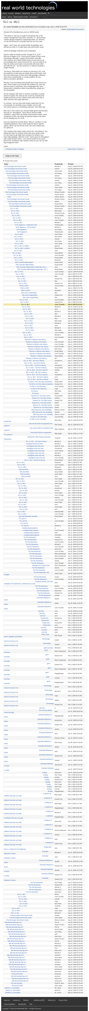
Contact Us (16, 1000)
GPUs (10, 17)
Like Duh (41, 611)
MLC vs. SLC (15, 913)
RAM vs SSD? (24, 286)
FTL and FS (22, 518)
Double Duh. (44, 618)
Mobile (18, 13)
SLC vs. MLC (14, 208)
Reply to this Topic (12, 156)
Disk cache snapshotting (28, 293)
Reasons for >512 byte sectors (40, 396)
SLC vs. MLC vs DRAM (21, 246)
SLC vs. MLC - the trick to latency (34, 360)
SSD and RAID (23, 469)
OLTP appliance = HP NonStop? (26, 227)
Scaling (44, 772)
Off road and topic (17, 974)
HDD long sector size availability (41, 410)
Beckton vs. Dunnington (12, 988)
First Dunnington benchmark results (15, 166)
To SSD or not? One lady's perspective (40, 382)
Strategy (34, 17)
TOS (30, 1004)
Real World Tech (32, 6)
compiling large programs (30, 528)
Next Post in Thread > (76, 149)
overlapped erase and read (34, 444)
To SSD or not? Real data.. (38, 386)
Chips (34, 13)
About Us (7, 1000)
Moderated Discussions (75, 29)
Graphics (26, 13)
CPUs (4, 17)
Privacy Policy (63, 1000)
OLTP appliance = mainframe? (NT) (26, 225)
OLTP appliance (21, 229)
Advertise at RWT (39, 1000)
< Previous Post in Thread (14, 149)
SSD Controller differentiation (24, 262)
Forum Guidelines (9, 1004)
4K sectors (34, 391)
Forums (42, 17)
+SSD (9, 197)
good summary (48, 648)
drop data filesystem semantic (28, 516)
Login (4, 13)
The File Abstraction (29, 537)
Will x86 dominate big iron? (13, 922)
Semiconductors (20, 17)
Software (42, 13)
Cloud (10, 13)
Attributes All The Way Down (41, 565)
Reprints (25, 1000)
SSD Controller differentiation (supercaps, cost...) (32, 267)
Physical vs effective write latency (35, 339)
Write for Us (51, 1000)
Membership (22, 1004)
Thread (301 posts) (11, 161)
